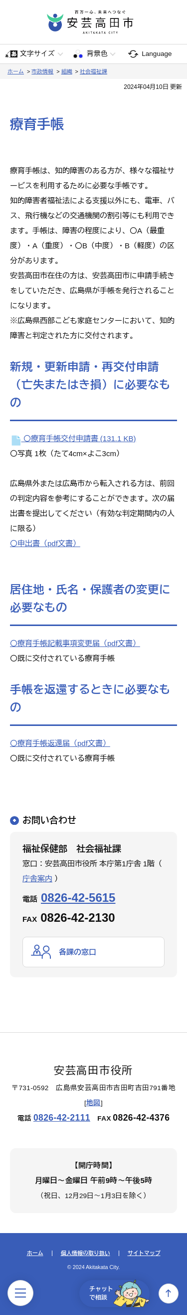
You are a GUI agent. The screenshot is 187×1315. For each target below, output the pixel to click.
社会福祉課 (93, 71)
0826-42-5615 (78, 897)
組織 (66, 71)
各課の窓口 (77, 952)
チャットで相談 (119, 1293)
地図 (93, 1103)
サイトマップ (144, 1253)
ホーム (15, 71)
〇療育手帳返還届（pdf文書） (60, 743)
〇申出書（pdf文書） (45, 543)
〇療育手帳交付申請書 (73, 438)
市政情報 (42, 71)
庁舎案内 (37, 878)
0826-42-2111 (61, 1118)
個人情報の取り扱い (85, 1253)
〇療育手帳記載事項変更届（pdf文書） (75, 643)
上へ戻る (169, 1294)
